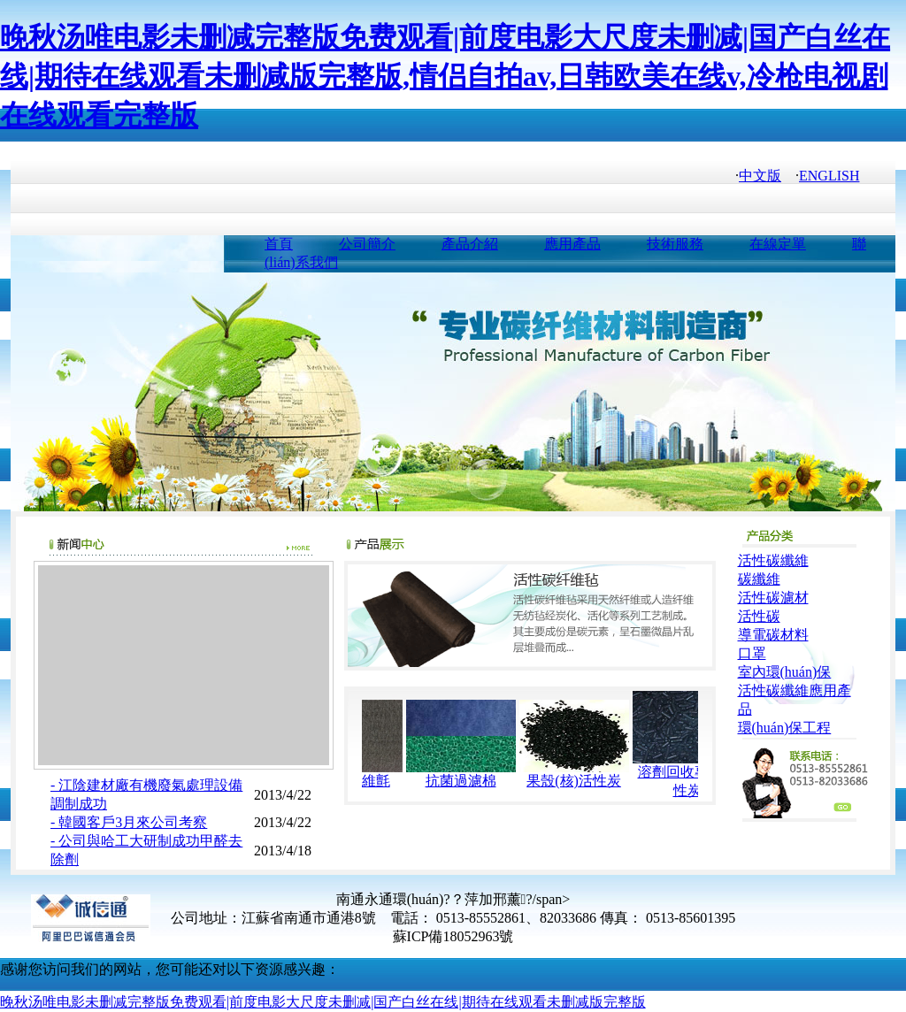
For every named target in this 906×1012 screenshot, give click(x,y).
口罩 (752, 653)
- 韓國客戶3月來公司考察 (128, 822)
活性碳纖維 (773, 560)
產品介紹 (469, 243)
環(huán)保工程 (785, 727)
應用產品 (572, 243)
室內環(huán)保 (785, 671)
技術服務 (675, 243)
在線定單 (777, 243)
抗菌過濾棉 (471, 780)
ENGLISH (829, 175)
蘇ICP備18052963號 (453, 936)
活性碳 (759, 616)
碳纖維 (759, 578)
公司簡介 (367, 243)
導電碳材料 (773, 634)
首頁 (279, 243)
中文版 (760, 175)
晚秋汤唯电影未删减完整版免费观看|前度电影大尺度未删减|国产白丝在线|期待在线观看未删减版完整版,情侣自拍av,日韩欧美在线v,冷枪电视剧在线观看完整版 (445, 76)
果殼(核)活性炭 (584, 780)
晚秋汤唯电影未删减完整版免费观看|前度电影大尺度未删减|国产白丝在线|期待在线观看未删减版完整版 (323, 1001)
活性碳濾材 (773, 597)
